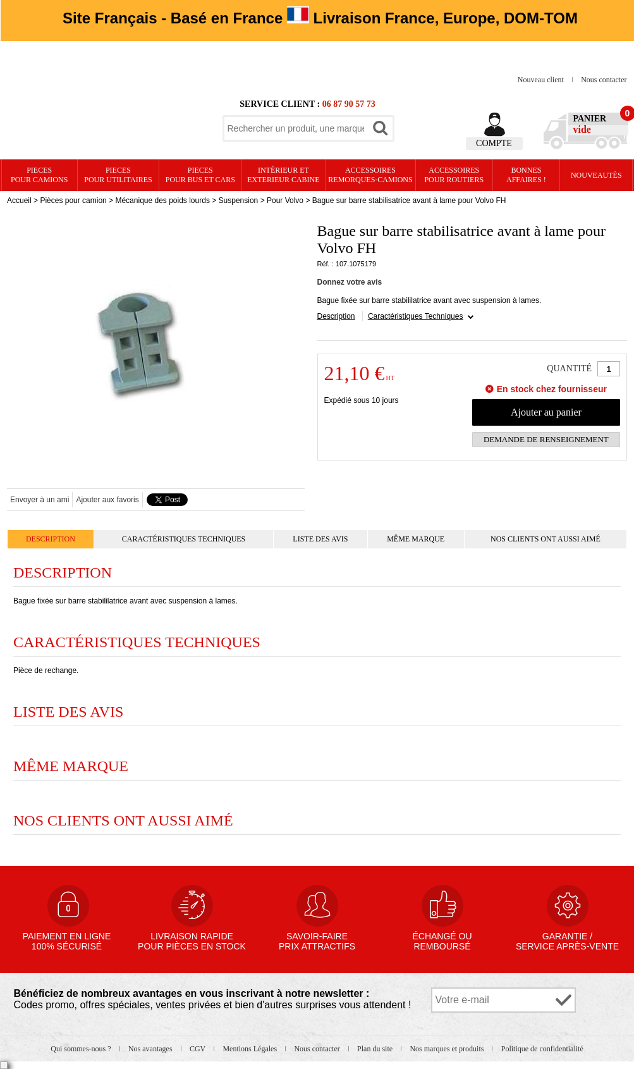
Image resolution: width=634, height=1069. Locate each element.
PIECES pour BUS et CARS (200, 175)
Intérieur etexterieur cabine (283, 175)
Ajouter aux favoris (107, 499)
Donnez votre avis (349, 282)
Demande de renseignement (546, 439)
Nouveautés (596, 175)
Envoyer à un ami (39, 499)
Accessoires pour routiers (454, 175)
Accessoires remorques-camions (370, 175)
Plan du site (375, 1048)
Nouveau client (542, 79)
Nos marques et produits (447, 1048)
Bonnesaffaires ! (526, 175)
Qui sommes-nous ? (82, 1048)
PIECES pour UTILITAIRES (118, 175)
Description (336, 316)
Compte (494, 143)
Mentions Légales (251, 1048)
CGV (198, 1048)
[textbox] (295, 128)
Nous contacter (603, 79)
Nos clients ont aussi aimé (545, 538)
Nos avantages (151, 1048)
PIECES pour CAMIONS (39, 175)
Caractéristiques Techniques (415, 316)
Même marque (415, 538)
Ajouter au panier (546, 412)
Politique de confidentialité (542, 1048)
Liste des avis (320, 538)
